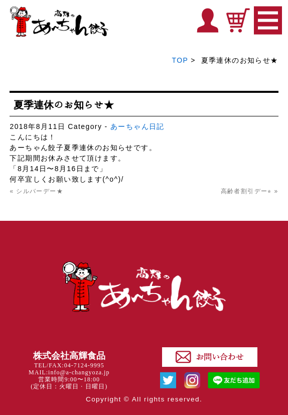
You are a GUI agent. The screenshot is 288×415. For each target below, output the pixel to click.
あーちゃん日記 (137, 126)
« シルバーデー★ (36, 191)
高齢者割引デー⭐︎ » (249, 191)
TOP (180, 60)
